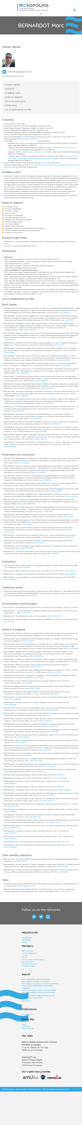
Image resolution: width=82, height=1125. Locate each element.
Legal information (21, 1089)
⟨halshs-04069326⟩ (63, 360)
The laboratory (27, 938)
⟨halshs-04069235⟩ (56, 491)
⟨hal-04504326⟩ (24, 463)
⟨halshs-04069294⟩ (29, 504)
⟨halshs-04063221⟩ (57, 787)
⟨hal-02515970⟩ (57, 616)
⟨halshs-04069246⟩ (71, 496)
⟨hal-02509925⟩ (63, 872)
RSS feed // (47, 1089)
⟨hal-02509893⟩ (73, 661)
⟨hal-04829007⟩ (65, 312)
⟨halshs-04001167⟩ (48, 801)
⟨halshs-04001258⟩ (44, 750)
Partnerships (26, 940)
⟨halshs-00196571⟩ (58, 775)
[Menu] (74, 10)
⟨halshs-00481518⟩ (51, 726)
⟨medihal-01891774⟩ (66, 891)
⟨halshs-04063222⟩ (64, 790)
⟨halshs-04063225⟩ (44, 715)
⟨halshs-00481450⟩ (10, 579)
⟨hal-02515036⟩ (36, 667)
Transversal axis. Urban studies (32, 998)
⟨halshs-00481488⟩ (40, 431)
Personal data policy (34, 1089)
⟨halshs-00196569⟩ (48, 795)
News (24, 1024)
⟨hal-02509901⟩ (38, 656)
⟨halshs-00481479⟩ (15, 699)
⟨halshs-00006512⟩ (37, 771)
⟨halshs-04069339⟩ (46, 388)
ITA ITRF (24, 957)
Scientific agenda (27, 1028)
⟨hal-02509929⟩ (22, 861)
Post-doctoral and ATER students (33, 960)
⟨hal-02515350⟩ (27, 524)
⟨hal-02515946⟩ (25, 613)
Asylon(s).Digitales (44, 163)
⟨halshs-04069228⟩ (44, 480)
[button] (34, 916)
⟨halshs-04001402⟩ (10, 446)
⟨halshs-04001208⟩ (10, 811)
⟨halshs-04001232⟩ (12, 806)
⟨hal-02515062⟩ (58, 345)
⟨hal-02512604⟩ (9, 340)
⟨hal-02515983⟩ (72, 607)
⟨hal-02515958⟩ (9, 621)
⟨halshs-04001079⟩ (10, 838)
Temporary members (29, 966)
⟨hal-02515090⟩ (9, 352)
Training (24, 942)
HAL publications (27, 1014)
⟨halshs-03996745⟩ (30, 330)
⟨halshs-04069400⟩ (22, 373)
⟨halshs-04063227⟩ (41, 439)
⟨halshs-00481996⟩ (10, 704)
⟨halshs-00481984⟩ (52, 731)
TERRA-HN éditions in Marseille (27, 139)
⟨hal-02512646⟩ (39, 678)
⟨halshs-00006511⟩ (10, 783)
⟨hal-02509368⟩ (27, 683)
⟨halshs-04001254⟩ (35, 761)
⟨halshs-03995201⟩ (25, 755)
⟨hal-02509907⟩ (29, 641)
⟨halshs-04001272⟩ (70, 571)
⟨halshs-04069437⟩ (22, 396)
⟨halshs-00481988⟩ (26, 548)
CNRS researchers (28, 951)
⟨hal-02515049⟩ (57, 672)
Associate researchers (29, 964)
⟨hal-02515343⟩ (39, 543)
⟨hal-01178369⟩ (35, 688)
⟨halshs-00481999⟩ (52, 553)
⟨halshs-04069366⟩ (41, 381)
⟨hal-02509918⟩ (66, 635)
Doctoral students (28, 962)
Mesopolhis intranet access (60, 1089)
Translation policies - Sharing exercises (34, 152)
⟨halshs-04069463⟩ (47, 403)
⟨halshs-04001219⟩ (55, 822)
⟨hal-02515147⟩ (69, 537)
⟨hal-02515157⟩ (9, 532)
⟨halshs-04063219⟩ (49, 766)
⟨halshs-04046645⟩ (24, 567)
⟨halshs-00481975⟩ (21, 742)
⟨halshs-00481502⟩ (52, 710)
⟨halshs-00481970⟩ (46, 721)
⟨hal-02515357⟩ (68, 517)
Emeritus (25, 955)
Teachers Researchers (29, 953)
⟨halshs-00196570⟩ (61, 778)
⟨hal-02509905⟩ (73, 648)
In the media (26, 1026)
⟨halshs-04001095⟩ (10, 833)
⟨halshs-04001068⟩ (10, 847)
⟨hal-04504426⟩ (54, 485)
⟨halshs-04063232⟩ (35, 418)
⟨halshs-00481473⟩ (52, 694)
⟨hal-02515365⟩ (48, 511)
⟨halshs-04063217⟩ (23, 737)
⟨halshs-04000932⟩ (67, 320)
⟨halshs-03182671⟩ (31, 595)
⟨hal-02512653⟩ (66, 365)
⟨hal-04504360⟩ (41, 472)
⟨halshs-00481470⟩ (54, 424)
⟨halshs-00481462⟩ (17, 411)
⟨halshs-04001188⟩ (62, 842)
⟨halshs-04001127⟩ (12, 828)
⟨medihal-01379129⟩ (29, 886)
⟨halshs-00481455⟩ (70, 574)
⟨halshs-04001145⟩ (34, 817)
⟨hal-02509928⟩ (63, 866)
